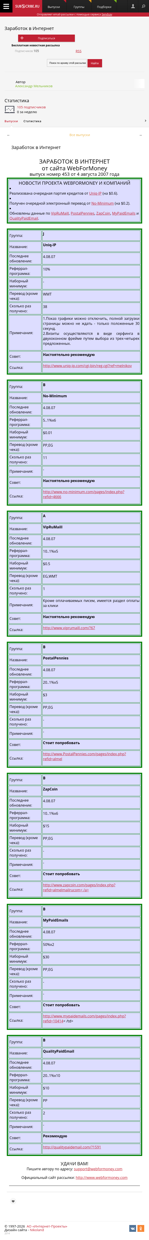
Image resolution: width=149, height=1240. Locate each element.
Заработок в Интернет (29, 28)
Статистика (17, 100)
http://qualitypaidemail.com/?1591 (72, 1147)
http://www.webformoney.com (102, 1177)
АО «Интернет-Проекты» (47, 1226)
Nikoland (37, 1230)
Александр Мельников (34, 86)
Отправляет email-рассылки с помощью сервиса (74, 14)
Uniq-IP (95, 193)
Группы (83, 4)
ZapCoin (103, 213)
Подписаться (46, 38)
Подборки (107, 4)
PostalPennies (82, 213)
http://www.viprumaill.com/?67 (69, 627)
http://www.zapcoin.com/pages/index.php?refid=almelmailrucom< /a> (79, 887)
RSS (79, 51)
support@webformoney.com (98, 1168)
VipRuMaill (60, 213)
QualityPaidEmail (24, 218)
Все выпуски (79, 134)
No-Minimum (102, 203)
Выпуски (57, 4)
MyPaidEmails (123, 213)
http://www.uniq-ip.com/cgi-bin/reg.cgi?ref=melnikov (87, 365)
